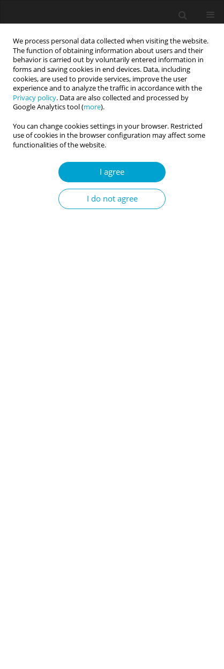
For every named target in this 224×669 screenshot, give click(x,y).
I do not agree (112, 198)
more (92, 107)
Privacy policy (34, 97)
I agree (112, 171)
